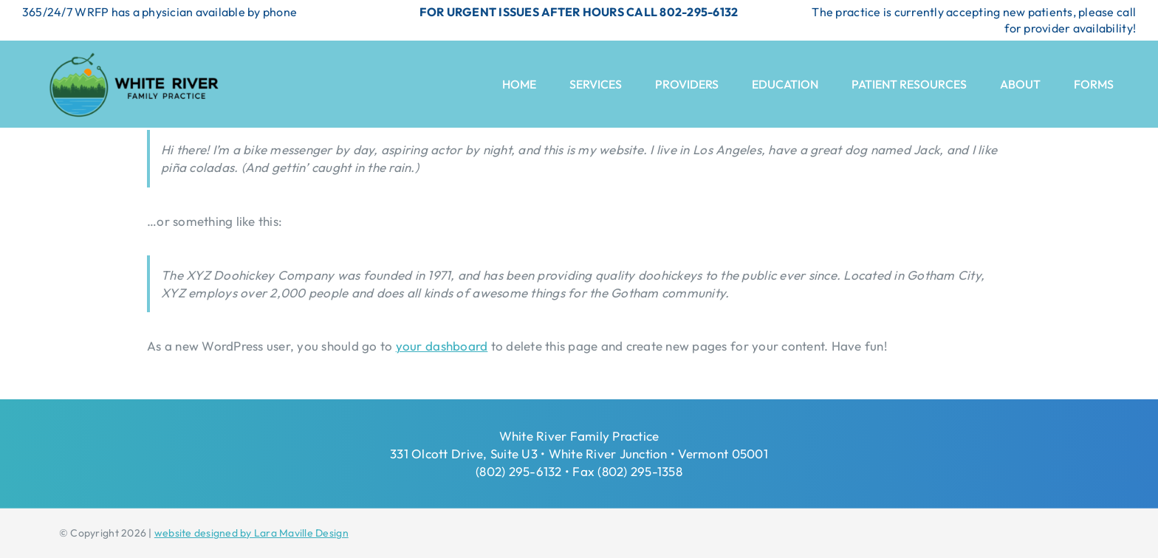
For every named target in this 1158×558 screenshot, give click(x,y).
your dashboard (442, 346)
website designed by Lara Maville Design (251, 533)
